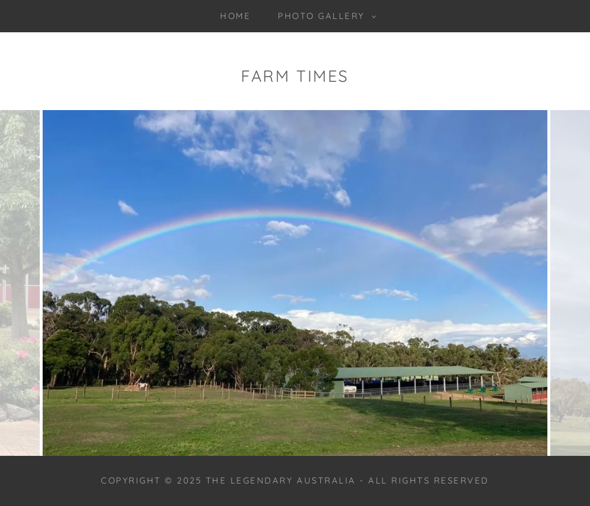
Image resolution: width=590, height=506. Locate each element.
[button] (324, 16)
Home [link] (235, 15)
